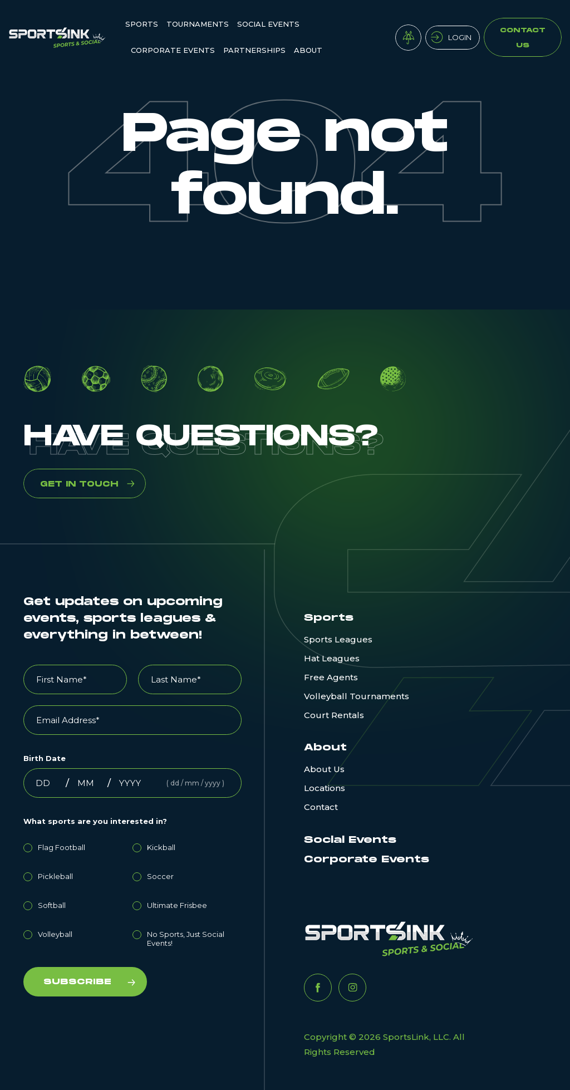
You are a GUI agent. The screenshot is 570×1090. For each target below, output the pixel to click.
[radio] (77, 845)
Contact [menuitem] (321, 807)
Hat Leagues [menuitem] (332, 658)
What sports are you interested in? (95, 821)
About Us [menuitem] (324, 769)
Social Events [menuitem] (268, 23)
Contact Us (523, 38)
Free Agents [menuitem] (331, 677)
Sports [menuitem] (141, 23)
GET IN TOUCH (79, 484)
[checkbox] (132, 893)
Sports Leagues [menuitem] (338, 639)
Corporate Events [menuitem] (173, 50)
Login (459, 37)
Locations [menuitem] (324, 788)
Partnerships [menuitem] (254, 50)
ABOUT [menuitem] (308, 50)
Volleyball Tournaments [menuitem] (356, 696)
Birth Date (44, 758)
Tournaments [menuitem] (197, 23)
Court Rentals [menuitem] (334, 715)
